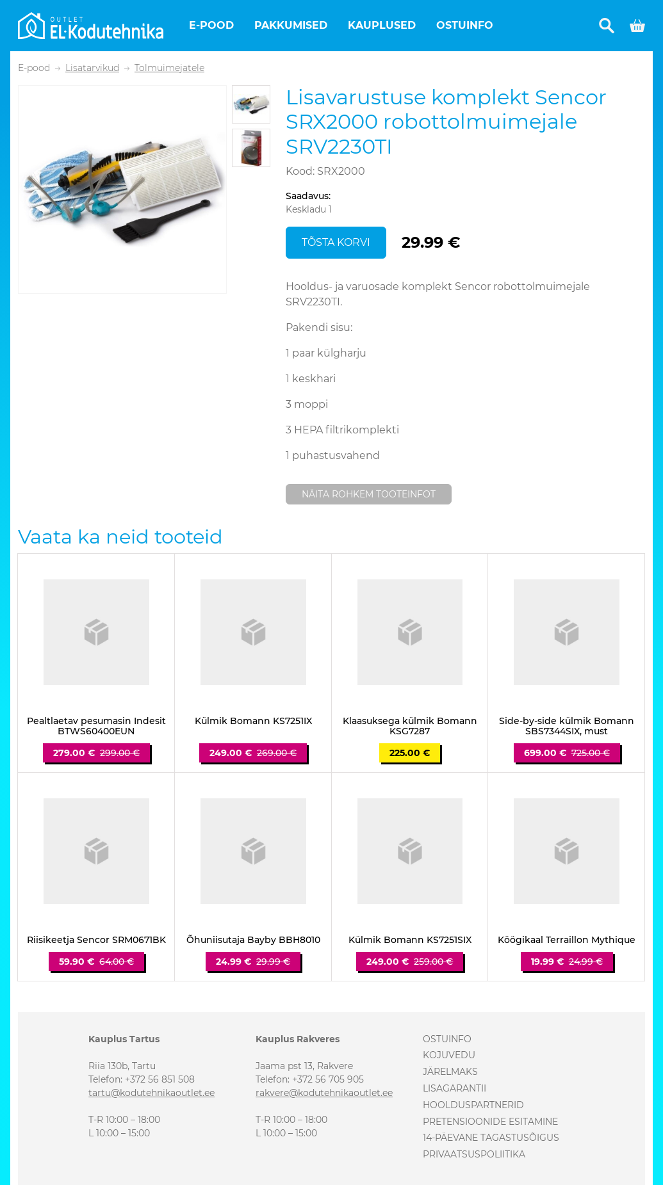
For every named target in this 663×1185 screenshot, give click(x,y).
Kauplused (382, 25)
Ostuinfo (464, 25)
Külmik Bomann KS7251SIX (409, 940)
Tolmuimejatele (169, 68)
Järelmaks (450, 1071)
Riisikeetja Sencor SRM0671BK (96, 940)
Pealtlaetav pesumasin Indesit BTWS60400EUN (96, 727)
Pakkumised (290, 25)
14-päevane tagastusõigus (491, 1137)
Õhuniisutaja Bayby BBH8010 (253, 940)
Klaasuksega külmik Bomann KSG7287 (410, 727)
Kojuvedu (449, 1055)
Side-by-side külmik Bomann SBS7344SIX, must (566, 727)
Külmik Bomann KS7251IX (253, 721)
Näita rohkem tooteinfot (369, 494)
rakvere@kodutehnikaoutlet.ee (324, 1093)
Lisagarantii (454, 1088)
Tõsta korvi (336, 242)
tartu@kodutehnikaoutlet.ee (151, 1093)
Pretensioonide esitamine (490, 1121)
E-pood (211, 25)
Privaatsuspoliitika (474, 1154)
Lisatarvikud (92, 68)
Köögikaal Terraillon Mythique (566, 940)
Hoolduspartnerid (473, 1105)
